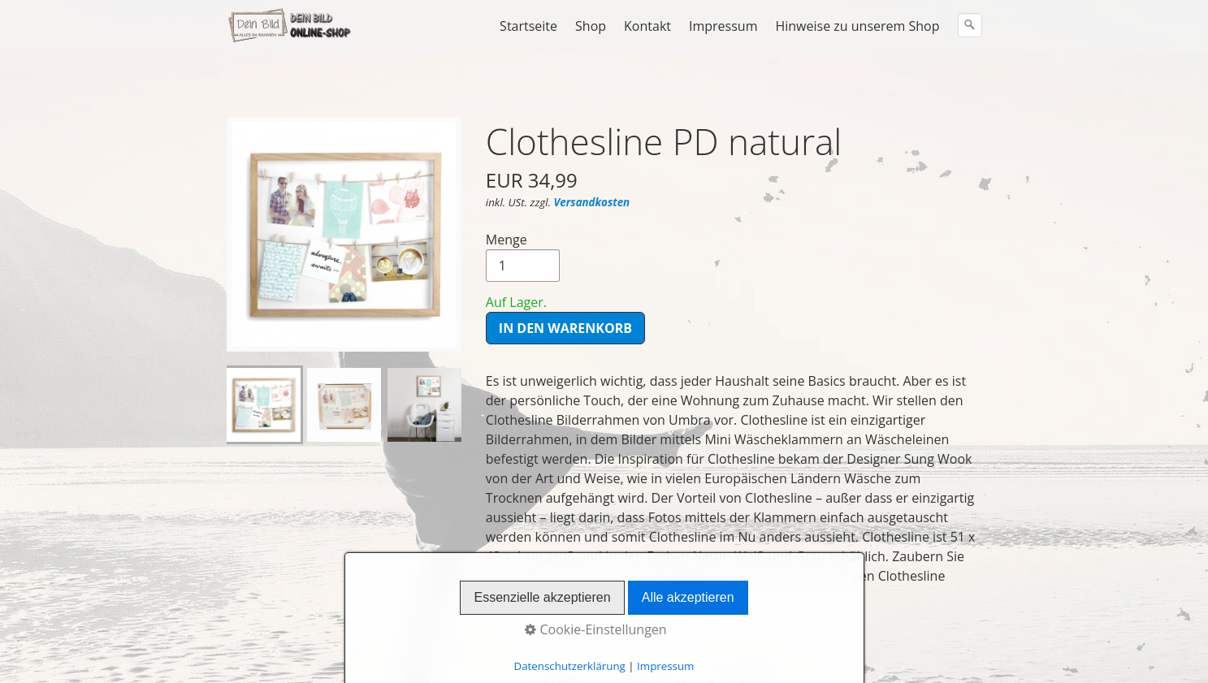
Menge (523, 217)
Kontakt (647, 26)
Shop (590, 26)
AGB (238, 649)
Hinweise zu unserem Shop (857, 26)
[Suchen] (970, 25)
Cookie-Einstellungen (595, 629)
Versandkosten (591, 163)
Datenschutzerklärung (570, 666)
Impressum (723, 26)
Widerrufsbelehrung (315, 649)
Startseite (528, 26)
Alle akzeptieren (688, 597)
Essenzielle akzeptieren (542, 597)
